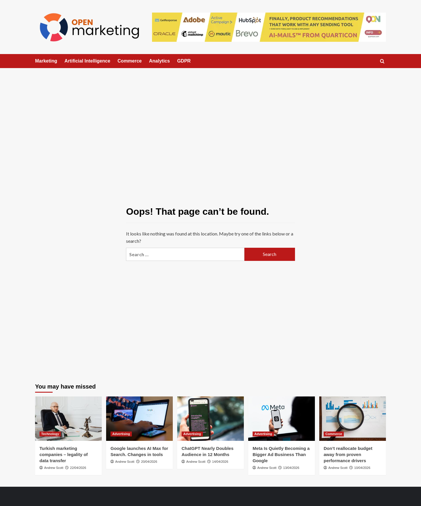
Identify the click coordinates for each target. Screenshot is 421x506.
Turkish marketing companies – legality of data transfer (63, 454)
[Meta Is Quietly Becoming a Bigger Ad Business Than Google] (281, 418)
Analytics (159, 60)
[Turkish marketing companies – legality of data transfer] (68, 418)
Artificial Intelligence (87, 60)
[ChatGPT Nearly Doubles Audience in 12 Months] (210, 418)
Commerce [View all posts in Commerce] (333, 434)
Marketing (46, 60)
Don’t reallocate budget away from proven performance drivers (348, 454)
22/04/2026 (78, 467)
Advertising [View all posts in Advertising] (121, 434)
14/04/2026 (220, 461)
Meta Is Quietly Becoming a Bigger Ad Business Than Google (281, 454)
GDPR (184, 60)
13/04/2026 (291, 467)
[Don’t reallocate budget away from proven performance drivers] (352, 418)
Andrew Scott (53, 467)
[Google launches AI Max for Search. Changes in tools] (139, 418)
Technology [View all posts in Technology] (50, 434)
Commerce (130, 60)
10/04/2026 (362, 467)
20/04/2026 (149, 461)
